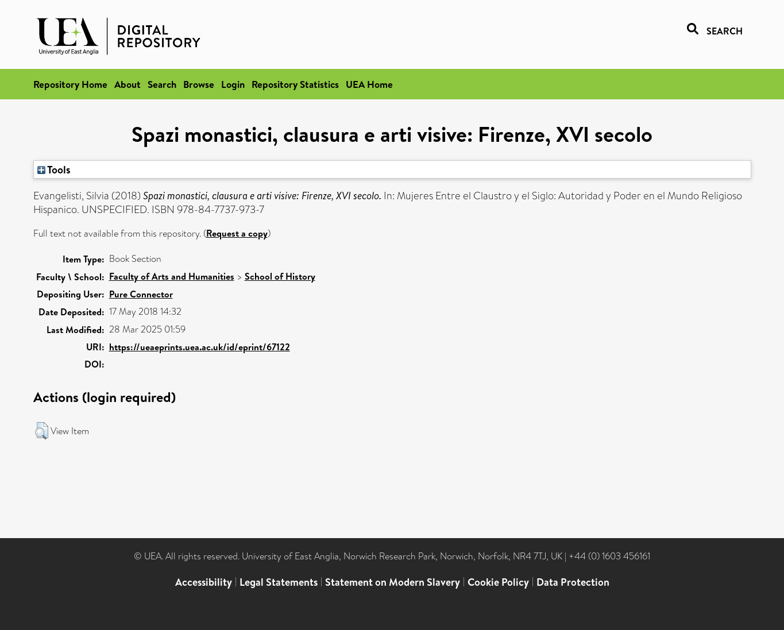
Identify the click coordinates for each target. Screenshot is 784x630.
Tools (54, 169)
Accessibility (203, 582)
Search (162, 84)
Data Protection (572, 582)
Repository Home (70, 84)
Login (233, 84)
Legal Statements (279, 582)
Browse (198, 84)
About (127, 84)
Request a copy (237, 233)
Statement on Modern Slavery (392, 582)
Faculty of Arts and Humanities (171, 276)
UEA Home (369, 84)
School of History (280, 276)
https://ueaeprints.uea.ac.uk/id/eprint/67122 (199, 347)
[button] (41, 430)
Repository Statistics (295, 84)
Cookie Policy (498, 582)
